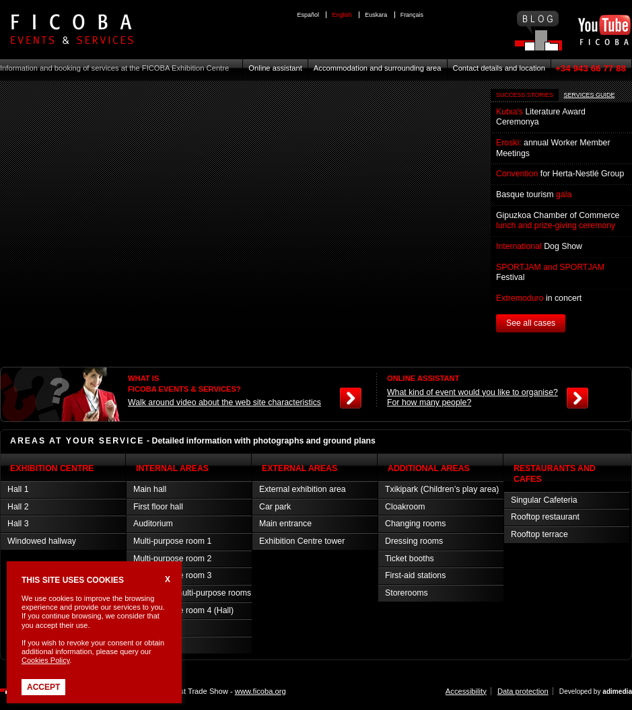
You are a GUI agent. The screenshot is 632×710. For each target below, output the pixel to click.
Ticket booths (409, 558)
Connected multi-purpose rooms (192, 593)
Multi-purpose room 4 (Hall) (183, 610)
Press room (154, 644)
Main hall (149, 489)
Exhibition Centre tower (302, 541)
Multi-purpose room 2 (172, 558)
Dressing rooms (414, 541)
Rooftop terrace (539, 534)
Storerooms (406, 593)
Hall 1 (17, 489)
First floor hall (158, 506)
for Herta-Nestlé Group (560, 173)
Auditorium (153, 523)
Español (308, 14)
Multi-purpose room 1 (172, 541)
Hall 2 (17, 506)
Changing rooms (415, 523)
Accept (43, 687)
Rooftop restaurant (545, 517)
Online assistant (275, 68)
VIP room (150, 627)
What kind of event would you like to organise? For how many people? (472, 398)
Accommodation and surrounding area (378, 68)
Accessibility (466, 691)
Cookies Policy (45, 660)
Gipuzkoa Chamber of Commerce (557, 221)
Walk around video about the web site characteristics (224, 402)
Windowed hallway (41, 541)
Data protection (523, 691)
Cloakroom (405, 506)
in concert (539, 298)
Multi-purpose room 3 (172, 575)
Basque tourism (533, 194)
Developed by (595, 691)
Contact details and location (499, 68)
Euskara (376, 14)
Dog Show (539, 246)
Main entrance (285, 523)
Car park (275, 506)
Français (411, 14)
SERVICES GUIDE (589, 95)
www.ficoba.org (260, 691)
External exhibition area (302, 489)
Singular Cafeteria (544, 500)
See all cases (530, 323)
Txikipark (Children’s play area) (442, 489)
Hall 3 (17, 523)
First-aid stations (415, 575)
